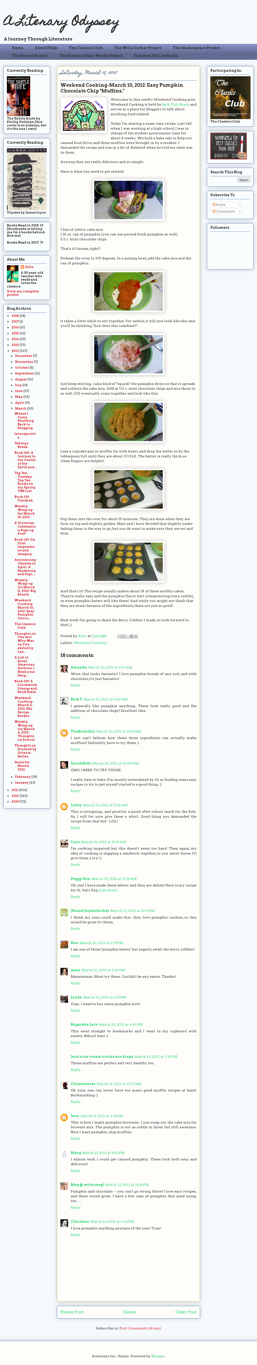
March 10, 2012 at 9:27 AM (105, 699)
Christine (80, 1222)
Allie (83, 636)
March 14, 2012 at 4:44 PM (112, 1222)
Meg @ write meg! (87, 1185)
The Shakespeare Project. (197, 48)
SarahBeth (81, 763)
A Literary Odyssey (61, 22)
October (22, 367)
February (23, 776)
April (20, 402)
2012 (15, 351)
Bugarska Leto (84, 1024)
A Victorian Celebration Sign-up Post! (25, 528)
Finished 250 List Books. (156, 56)
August (21, 379)
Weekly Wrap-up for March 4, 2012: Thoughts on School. (25, 730)
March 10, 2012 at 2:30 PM (103, 970)
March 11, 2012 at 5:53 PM (103, 1153)
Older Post (186, 1312)
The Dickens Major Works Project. (91, 56)
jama (75, 970)
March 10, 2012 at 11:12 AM (105, 805)
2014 (16, 339)
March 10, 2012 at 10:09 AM (115, 763)
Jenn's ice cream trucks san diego (102, 1057)
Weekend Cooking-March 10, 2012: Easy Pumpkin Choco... (24, 609)
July (18, 385)
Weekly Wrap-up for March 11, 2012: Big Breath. (25, 587)
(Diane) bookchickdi (90, 911)
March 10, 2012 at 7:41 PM (155, 1057)
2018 (15, 315)
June (19, 391)
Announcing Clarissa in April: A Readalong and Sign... (25, 567)
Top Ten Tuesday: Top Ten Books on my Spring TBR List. (24, 482)
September (24, 373)
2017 (15, 321)
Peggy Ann (80, 879)
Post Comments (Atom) (140, 1328)
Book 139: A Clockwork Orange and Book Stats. (25, 687)
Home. (18, 48)
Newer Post (72, 1312)
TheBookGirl (83, 731)
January (22, 782)
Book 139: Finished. (23, 498)
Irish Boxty (108, 890)
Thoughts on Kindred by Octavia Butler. (25, 751)
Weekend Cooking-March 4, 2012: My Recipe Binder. (23, 707)
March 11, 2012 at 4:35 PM (102, 1116)
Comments (224, 211)
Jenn (75, 1116)
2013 (15, 345)
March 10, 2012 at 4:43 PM (121, 1024)
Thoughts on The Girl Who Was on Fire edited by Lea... (25, 642)
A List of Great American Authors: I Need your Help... (24, 666)
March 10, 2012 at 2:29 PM (101, 943)
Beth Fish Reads (175, 104)
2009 (16, 801)
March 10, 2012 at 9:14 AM (110, 667)
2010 (16, 796)
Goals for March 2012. (22, 765)
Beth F (76, 699)
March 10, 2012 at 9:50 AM (118, 731)
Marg (76, 1153)
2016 (15, 327)
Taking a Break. (21, 445)
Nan (75, 943)
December (24, 356)
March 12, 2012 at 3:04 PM (127, 1185)
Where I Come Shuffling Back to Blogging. (24, 421)
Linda (76, 997)
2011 (15, 790)
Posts (219, 205)
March (21, 408)
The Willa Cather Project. (138, 48)
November (24, 362)
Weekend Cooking (90, 643)
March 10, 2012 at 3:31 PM (104, 997)
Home (129, 1312)
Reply (76, 685)
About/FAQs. (46, 48)
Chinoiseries (83, 1084)
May (19, 396)
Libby (76, 805)
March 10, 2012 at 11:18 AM (103, 842)
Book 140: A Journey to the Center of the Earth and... (25, 460)
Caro (75, 842)
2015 (15, 333)
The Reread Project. (30, 56)
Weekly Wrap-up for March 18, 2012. (24, 511)
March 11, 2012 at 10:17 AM (119, 1084)
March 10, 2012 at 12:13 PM (133, 911)
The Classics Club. (86, 48)
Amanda (79, 667)
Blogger (158, 1356)
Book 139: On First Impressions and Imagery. (24, 547)
